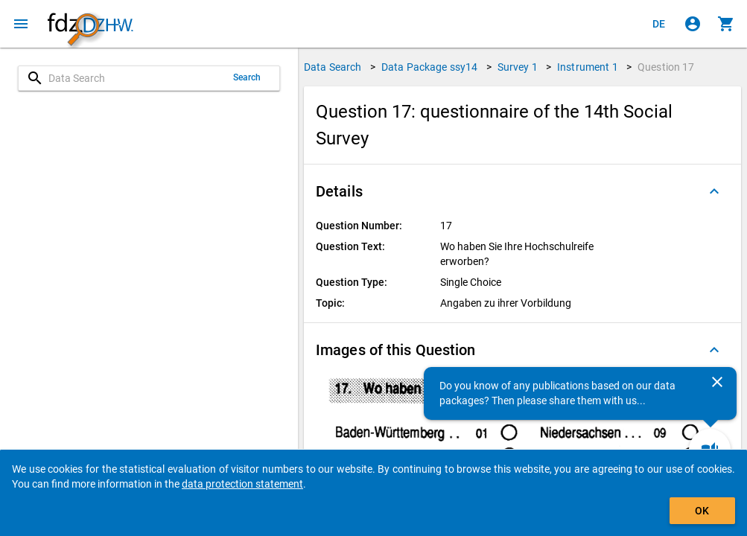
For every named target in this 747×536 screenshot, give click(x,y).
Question (666, 67)
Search (247, 77)
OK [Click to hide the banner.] (702, 511)
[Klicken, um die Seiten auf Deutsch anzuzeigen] (659, 24)
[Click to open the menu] (21, 24)
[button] (522, 191)
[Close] (717, 382)
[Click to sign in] (693, 24)
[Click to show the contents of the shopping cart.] (726, 24)
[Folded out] (714, 191)
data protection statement (242, 484)
